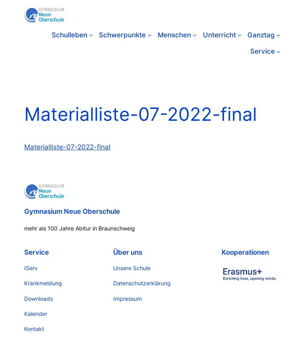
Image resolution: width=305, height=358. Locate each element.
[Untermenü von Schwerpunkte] (150, 35)
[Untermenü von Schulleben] (91, 35)
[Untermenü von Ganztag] (278, 35)
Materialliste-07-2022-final (67, 147)
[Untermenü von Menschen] (195, 35)
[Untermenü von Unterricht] (239, 35)
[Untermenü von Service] (278, 51)
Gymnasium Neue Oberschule (72, 211)
